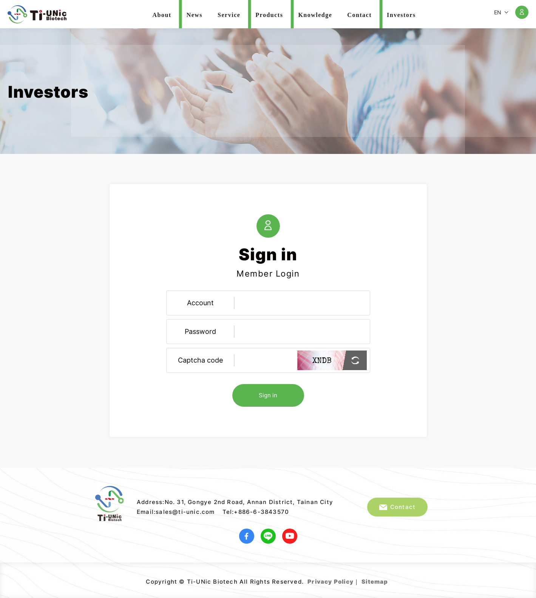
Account (200, 303)
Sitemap (374, 581)
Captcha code (200, 360)
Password (200, 331)
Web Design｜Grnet (389, 579)
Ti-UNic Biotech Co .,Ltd (37, 14)
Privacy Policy (330, 581)
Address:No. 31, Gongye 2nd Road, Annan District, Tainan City (235, 502)
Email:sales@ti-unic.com (176, 511)
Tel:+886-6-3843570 (255, 511)
